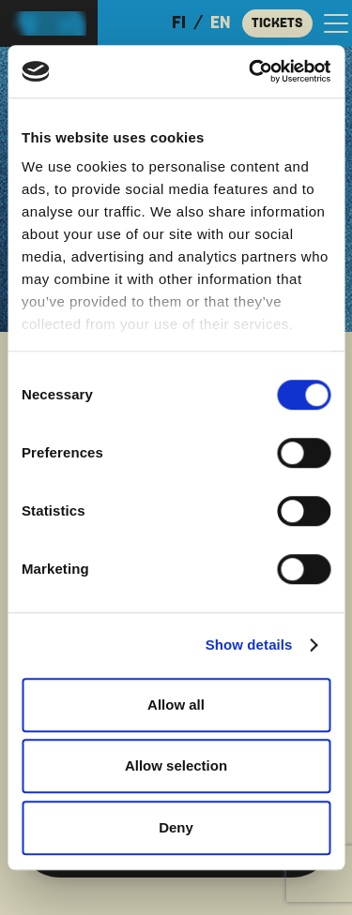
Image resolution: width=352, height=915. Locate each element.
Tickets (277, 23)
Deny (176, 827)
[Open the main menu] (336, 23)
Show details (249, 644)
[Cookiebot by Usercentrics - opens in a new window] (250, 71)
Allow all (176, 704)
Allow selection (176, 765)
